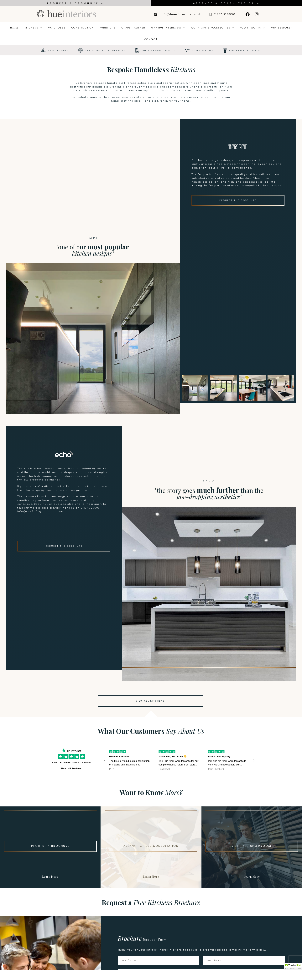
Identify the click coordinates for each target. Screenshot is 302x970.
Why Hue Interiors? (168, 28)
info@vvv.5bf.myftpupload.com (40, 511)
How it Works (252, 28)
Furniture (107, 28)
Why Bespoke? (281, 28)
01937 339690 (224, 14)
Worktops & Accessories (212, 28)
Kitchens (33, 28)
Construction (82, 28)
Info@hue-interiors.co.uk (181, 14)
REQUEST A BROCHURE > (75, 3)
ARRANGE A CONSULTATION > (226, 3)
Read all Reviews (71, 768)
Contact (151, 39)
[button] (104, 760)
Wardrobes (56, 28)
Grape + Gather (133, 28)
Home (14, 28)
